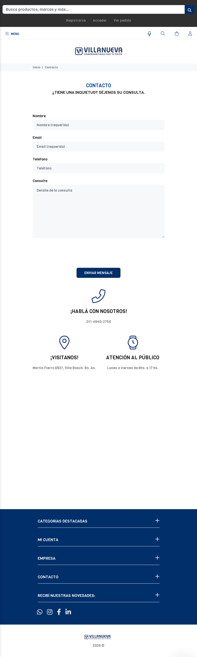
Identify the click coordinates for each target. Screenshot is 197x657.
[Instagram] (49, 612)
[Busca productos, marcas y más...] (94, 9)
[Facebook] (59, 612)
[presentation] (98, 253)
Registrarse (76, 20)
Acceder (100, 20)
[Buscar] (162, 34)
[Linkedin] (68, 612)
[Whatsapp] (39, 612)
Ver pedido (122, 20)
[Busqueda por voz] (149, 34)
